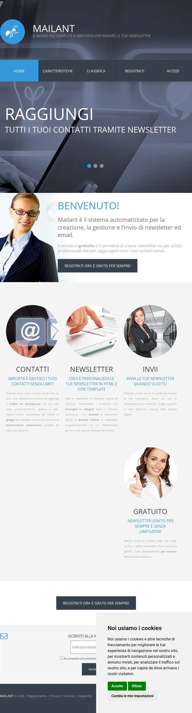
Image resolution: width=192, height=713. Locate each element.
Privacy (55, 696)
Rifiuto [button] (137, 686)
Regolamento (37, 696)
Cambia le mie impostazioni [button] (133, 696)
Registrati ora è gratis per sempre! (97, 265)
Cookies (69, 696)
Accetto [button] (117, 686)
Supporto (85, 696)
